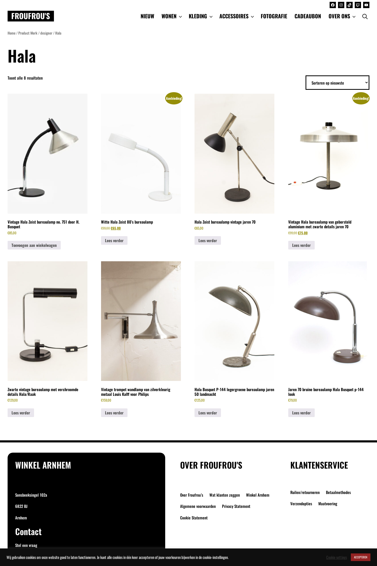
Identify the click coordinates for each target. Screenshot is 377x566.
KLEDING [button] (201, 16)
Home (11, 33)
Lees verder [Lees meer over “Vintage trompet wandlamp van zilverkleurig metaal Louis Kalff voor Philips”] (114, 412)
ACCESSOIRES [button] (237, 16)
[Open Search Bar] (365, 16)
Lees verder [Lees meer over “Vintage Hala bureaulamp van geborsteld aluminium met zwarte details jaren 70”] (301, 245)
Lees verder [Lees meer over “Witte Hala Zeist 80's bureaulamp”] (114, 240)
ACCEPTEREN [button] (360, 557)
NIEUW (147, 16)
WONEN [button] (172, 16)
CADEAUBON (308, 16)
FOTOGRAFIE (274, 16)
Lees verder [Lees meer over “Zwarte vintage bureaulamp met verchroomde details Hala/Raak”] (21, 412)
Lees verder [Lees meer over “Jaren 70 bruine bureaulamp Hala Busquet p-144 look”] (301, 412)
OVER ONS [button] (343, 16)
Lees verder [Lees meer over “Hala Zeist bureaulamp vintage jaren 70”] (207, 240)
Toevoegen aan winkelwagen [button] (34, 245)
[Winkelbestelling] (337, 82)
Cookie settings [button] (336, 557)
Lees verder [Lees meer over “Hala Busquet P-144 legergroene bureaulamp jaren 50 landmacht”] (207, 412)
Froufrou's (30, 16)
